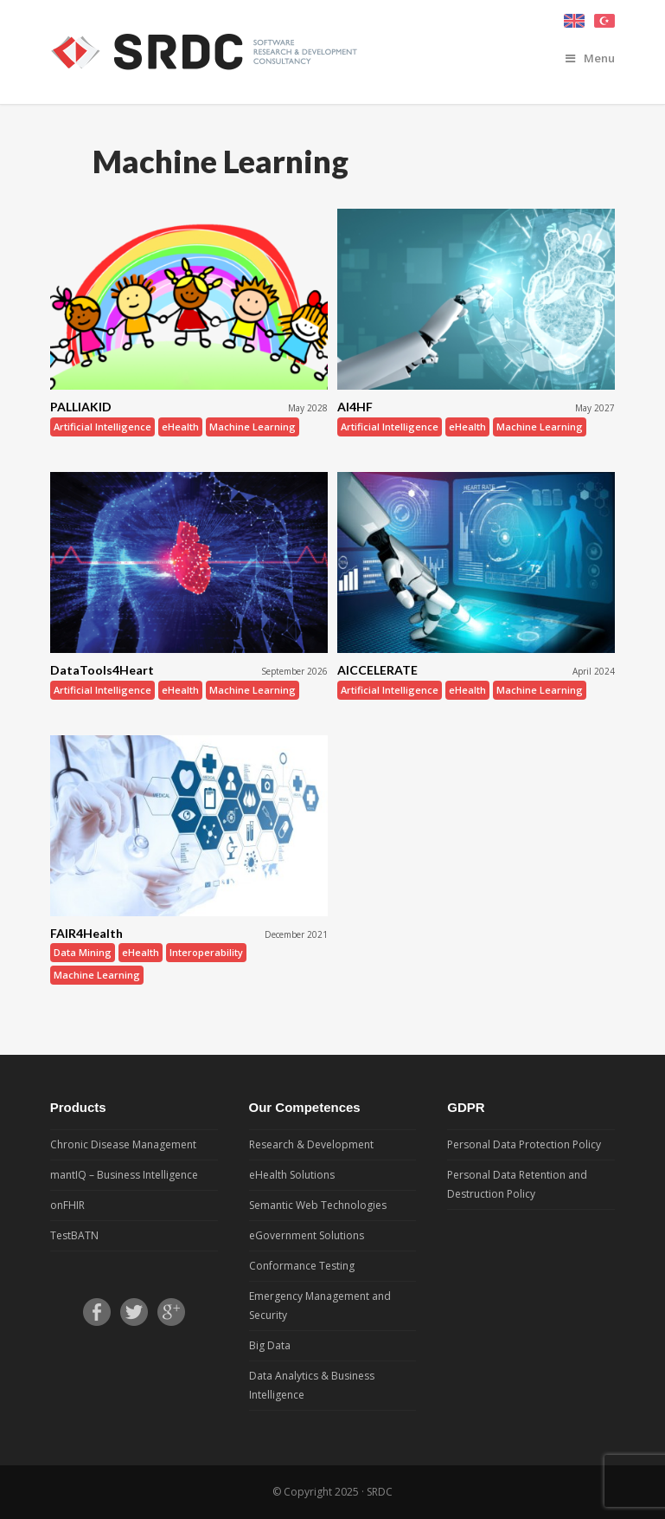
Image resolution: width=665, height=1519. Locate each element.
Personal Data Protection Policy (524, 1144)
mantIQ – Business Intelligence (124, 1174)
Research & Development (311, 1144)
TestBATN (74, 1235)
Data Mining (83, 952)
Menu (590, 58)
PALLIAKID (81, 406)
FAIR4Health (86, 933)
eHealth (180, 426)
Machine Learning (252, 426)
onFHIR (67, 1205)
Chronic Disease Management (123, 1144)
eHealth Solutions (292, 1174)
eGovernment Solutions (306, 1235)
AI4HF (355, 406)
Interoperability (206, 952)
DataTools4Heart (102, 670)
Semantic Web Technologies (318, 1205)
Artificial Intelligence (102, 426)
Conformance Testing (302, 1265)
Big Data (270, 1345)
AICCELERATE (377, 670)
